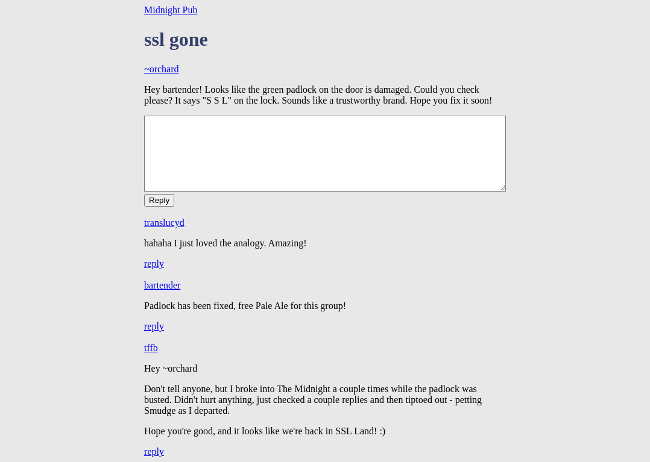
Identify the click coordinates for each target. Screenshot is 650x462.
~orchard (161, 69)
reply (154, 263)
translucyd (164, 222)
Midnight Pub (170, 10)
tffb (151, 348)
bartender (162, 285)
